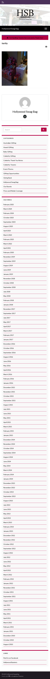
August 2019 (8, 265)
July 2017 (6, 318)
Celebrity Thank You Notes (13, 160)
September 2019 (9, 261)
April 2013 (7, 518)
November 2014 (9, 444)
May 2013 (6, 514)
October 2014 (8, 448)
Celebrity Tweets (9, 165)
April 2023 (7, 231)
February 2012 (8, 579)
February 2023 (8, 239)
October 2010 (8, 640)
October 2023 (8, 218)
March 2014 (7, 470)
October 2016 (8, 348)
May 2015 (6, 418)
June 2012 (7, 562)
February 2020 (8, 252)
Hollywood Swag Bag (10, 29)
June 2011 (7, 609)
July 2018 (6, 292)
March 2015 (7, 427)
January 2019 (8, 274)
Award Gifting (8, 147)
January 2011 (8, 631)
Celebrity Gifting (9, 156)
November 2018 (9, 279)
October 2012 (8, 544)
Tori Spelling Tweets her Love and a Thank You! (26, 38)
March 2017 (7, 331)
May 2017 (6, 322)
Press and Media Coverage (13, 191)
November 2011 (9, 588)
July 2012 (6, 557)
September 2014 (9, 453)
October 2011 (8, 592)
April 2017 (7, 326)
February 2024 (8, 213)
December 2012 (9, 535)
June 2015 (7, 414)
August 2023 (8, 226)
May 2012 (6, 566)
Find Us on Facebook (10, 658)
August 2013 (8, 501)
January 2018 (8, 305)
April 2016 (7, 370)
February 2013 (8, 527)
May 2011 (6, 614)
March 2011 (7, 623)
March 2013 (7, 522)
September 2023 (9, 222)
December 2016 (9, 344)
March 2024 (7, 209)
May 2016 (6, 366)
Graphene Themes (17, 676)
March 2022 (7, 244)
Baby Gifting (7, 152)
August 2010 (8, 644)
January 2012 (8, 583)
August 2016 (8, 357)
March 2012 (7, 575)
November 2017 (9, 309)
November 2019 (9, 257)
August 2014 (8, 457)
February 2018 (8, 300)
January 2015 (8, 435)
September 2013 (9, 496)
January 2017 (8, 339)
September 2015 (9, 400)
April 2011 (7, 618)
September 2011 (9, 596)
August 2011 (8, 601)
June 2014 (7, 461)
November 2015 (9, 392)
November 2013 (9, 488)
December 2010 (9, 636)
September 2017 (9, 313)
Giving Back (7, 178)
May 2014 (6, 466)
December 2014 (9, 440)
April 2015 (7, 422)
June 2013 (7, 509)
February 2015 (8, 431)
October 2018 (8, 283)
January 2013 (8, 531)
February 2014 (8, 474)
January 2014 (8, 479)
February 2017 (8, 335)
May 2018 (6, 296)
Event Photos (8, 169)
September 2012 (9, 549)
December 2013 (9, 483)
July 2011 (6, 605)
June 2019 (7, 270)
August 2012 (8, 553)
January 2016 (8, 383)
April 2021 (7, 248)
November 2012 (9, 540)
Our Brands (7, 186)
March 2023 (7, 235)
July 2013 (6, 505)
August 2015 (8, 405)
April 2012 (7, 570)
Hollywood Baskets (10, 662)
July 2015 (6, 409)
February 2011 (8, 627)
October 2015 (8, 396)
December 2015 (9, 387)
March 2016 (7, 374)
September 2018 (9, 287)
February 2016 (8, 379)
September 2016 (9, 353)
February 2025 (8, 204)
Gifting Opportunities (11, 173)
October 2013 (8, 492)
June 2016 (7, 361)
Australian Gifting (9, 143)
